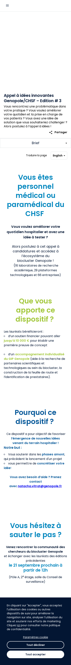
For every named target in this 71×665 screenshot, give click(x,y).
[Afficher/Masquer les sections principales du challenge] (35, 143)
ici (18, 625)
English (59, 155)
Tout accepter (35, 654)
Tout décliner (35, 645)
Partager (58, 132)
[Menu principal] (7, 5)
